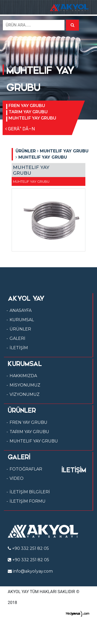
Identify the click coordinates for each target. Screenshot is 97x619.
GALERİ (17, 338)
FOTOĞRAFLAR (26, 469)
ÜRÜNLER (20, 329)
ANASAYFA (21, 310)
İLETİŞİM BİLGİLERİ (30, 491)
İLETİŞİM (19, 347)
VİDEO (17, 478)
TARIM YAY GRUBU (28, 111)
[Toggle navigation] (11, 7)
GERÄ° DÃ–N (20, 128)
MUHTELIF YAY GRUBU (32, 118)
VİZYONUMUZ (25, 394)
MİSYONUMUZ (25, 385)
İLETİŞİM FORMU (28, 501)
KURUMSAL (22, 319)
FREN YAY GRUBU (27, 105)
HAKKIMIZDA (23, 375)
